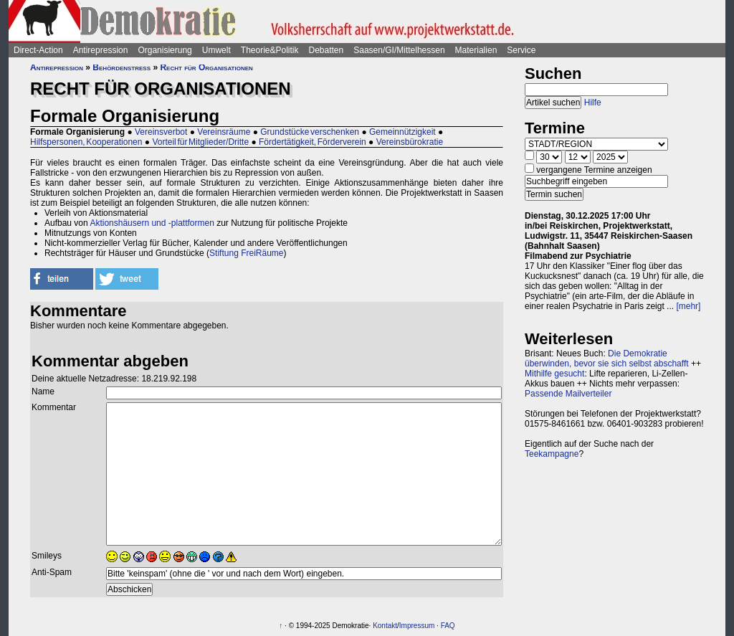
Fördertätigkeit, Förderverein (312, 142)
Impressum (416, 626)
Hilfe (592, 103)
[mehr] (688, 306)
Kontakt (385, 626)
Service (521, 50)
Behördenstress (121, 67)
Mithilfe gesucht (554, 374)
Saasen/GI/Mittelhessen (398, 50)
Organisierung (164, 50)
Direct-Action (38, 50)
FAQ (448, 626)
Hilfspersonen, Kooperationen (86, 142)
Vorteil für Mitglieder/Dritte (200, 142)
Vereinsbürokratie (409, 142)
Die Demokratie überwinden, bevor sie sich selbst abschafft (607, 358)
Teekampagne (551, 454)
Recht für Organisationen (206, 67)
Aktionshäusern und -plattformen (152, 223)
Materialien (476, 50)
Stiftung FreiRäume (246, 253)
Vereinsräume (223, 132)
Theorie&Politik (270, 50)
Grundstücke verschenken (309, 132)
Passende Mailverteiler (568, 394)
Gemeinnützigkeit (402, 132)
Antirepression (100, 50)
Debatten (326, 50)
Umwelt (216, 50)
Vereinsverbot (161, 132)
